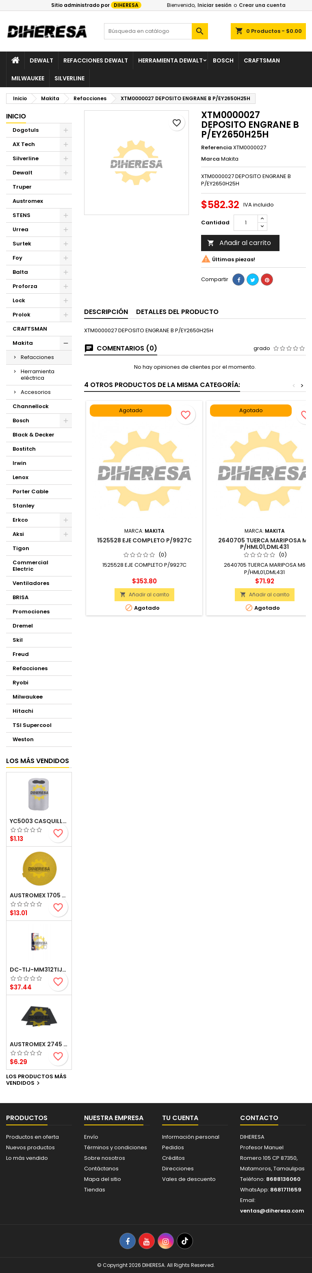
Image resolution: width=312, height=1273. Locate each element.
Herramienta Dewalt (170, 60)
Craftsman (262, 60)
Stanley (24, 506)
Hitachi (23, 711)
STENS (21, 215)
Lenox (20, 477)
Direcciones (178, 1168)
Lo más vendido (27, 1158)
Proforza (25, 286)
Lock (19, 300)
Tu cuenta (180, 1117)
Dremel (23, 626)
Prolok (21, 314)
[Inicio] (15, 60)
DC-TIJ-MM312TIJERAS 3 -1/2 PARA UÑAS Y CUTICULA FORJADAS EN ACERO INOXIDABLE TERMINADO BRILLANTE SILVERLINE (39, 969)
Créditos (173, 1158)
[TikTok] (185, 1241)
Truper (22, 187)
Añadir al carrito (239, 242)
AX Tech (24, 144)
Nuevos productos (30, 1147)
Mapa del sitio (102, 1179)
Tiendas (94, 1189)
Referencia (216, 147)
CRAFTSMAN (30, 329)
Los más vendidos (37, 761)
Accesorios (36, 392)
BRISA (20, 597)
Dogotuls (26, 130)
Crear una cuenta (262, 5)
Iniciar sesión (214, 5)
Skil (18, 640)
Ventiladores (31, 583)
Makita (23, 343)
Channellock (31, 406)
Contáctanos (101, 1168)
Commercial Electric (30, 566)
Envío (91, 1137)
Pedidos (173, 1147)
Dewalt (41, 60)
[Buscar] (156, 31)
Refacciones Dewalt (95, 60)
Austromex (28, 201)
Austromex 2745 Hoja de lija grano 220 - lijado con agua (39, 1044)
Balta (20, 272)
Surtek (22, 243)
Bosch (223, 60)
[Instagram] (165, 1241)
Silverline (69, 78)
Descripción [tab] (106, 311)
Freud (21, 654)
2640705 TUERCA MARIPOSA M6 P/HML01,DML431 (264, 543)
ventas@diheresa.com (272, 1211)
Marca (210, 159)
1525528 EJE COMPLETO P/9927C (144, 540)
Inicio (16, 116)
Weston (23, 739)
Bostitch (24, 449)
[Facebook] (127, 1241)
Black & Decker (33, 435)
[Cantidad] (246, 223)
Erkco (20, 520)
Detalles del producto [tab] (177, 311)
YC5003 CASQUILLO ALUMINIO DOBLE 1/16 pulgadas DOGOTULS (39, 821)
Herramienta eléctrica (37, 375)
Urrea (20, 229)
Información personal (190, 1137)
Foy (17, 258)
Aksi (18, 534)
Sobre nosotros (104, 1158)
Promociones (31, 611)
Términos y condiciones (115, 1147)
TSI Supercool (32, 725)
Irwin (19, 463)
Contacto (259, 1117)
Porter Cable (30, 491)
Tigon (21, 548)
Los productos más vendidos (36, 1080)
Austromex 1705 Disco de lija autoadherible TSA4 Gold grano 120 (39, 895)
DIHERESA (126, 5)
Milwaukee (27, 78)
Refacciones (37, 357)
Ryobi (20, 682)
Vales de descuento (189, 1179)
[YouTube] (146, 1241)
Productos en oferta (32, 1137)
